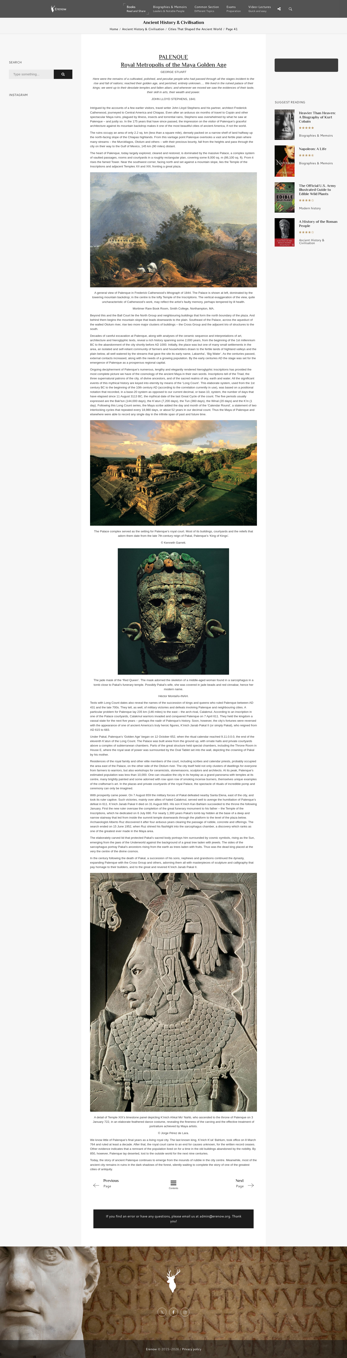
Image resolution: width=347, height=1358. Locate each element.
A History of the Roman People (318, 223)
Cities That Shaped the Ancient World (195, 29)
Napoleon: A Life (312, 149)
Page (123, 1183)
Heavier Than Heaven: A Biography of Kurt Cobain (317, 117)
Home (114, 29)
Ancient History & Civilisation (143, 29)
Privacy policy (191, 1349)
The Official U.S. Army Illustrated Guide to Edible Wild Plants (317, 189)
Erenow (151, 1349)
